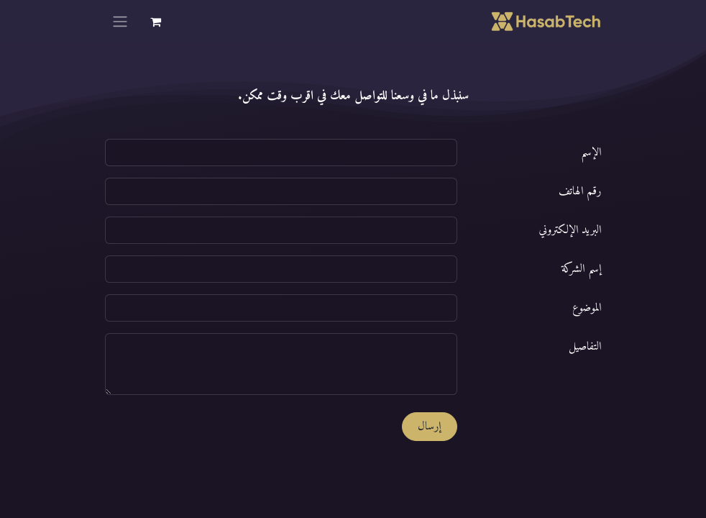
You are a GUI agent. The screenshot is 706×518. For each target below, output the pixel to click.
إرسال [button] (429, 427)
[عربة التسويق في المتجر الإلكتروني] (155, 21)
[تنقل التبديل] (120, 21)
